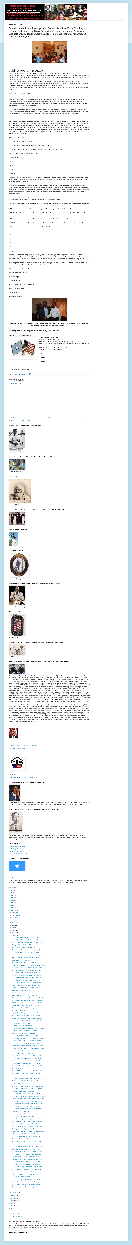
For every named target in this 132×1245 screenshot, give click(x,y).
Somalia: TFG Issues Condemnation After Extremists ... (28, 1071)
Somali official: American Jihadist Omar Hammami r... (27, 1169)
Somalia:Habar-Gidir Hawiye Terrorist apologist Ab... (27, 950)
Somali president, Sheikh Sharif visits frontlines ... (26, 1051)
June (13, 927)
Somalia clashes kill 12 (18, 1068)
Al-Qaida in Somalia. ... (17, 1216)
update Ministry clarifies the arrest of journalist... (25, 995)
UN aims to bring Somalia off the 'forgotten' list (25, 1149)
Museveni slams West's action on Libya (23, 1033)
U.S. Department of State (17, 748)
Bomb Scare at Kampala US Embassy (23, 1008)
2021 (12, 890)
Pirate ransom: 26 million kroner (21, 1023)
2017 (12, 895)
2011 (12, 910)
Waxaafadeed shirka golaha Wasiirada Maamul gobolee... (28, 965)
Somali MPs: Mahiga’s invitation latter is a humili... (26, 937)
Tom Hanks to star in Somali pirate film (23, 1091)
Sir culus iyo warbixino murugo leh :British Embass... (27, 1124)
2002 (12, 1208)
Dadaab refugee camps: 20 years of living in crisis (26, 1005)
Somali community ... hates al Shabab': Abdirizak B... (27, 1141)
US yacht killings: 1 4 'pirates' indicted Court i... (25, 1134)
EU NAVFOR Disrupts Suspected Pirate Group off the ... (28, 1174)
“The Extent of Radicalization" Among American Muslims (28, 1146)
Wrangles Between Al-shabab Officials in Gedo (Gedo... (28, 945)
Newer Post (12, 417)
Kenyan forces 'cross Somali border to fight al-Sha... (27, 1020)
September (15, 920)
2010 (12, 1196)
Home (49, 417)
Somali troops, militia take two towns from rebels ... (26, 1179)
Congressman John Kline (17, 847)
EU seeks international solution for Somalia (24, 1030)
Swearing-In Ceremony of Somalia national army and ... (28, 955)
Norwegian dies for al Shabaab (21, 990)
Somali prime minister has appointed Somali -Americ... (27, 967)
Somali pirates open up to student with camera (25, 993)
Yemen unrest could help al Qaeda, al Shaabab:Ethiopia (28, 1131)
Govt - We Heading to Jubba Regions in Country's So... (28, 1119)
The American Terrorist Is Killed (21, 1111)
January (14, 1192)
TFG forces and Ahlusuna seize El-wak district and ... (27, 1164)
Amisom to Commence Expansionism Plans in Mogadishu (28, 1028)
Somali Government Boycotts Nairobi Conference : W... (28, 942)
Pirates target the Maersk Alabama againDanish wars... (28, 1151)
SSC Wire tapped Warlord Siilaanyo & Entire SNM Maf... (28, 1003)
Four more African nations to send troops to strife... (26, 1063)
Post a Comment (16, 383)
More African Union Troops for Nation (22, 960)
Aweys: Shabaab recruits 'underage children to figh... (27, 1056)
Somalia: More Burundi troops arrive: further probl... (26, 1073)
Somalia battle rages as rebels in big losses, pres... (26, 1161)
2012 (12, 908)
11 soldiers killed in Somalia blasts (22, 1025)
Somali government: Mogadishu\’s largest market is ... (27, 1058)
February (15, 1190)
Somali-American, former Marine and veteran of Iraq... (27, 1139)
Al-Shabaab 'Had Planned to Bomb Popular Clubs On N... (28, 1048)
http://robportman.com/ (16, 849)
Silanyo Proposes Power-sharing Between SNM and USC (28, 1098)
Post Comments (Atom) (23, 420)
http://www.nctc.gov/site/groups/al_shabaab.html (24, 777)
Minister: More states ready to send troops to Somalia (27, 1046)
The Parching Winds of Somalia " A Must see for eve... (27, 1103)
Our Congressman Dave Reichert (19, 853)
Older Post (86, 417)
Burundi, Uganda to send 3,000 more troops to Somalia (28, 998)
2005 (12, 1206)
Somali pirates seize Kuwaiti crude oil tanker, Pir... (26, 972)
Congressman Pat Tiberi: (17, 851)
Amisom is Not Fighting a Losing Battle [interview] (26, 1106)
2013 (12, 905)
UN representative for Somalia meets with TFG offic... (27, 952)
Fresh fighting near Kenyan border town (23, 1053)
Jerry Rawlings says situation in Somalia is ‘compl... (27, 985)
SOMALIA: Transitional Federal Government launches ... (28, 1076)
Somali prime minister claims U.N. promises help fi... (27, 1109)
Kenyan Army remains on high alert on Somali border (27, 1126)
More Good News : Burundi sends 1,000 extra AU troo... (28, 1136)
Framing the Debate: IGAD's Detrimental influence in (27, 1088)
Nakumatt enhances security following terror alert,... (26, 1156)
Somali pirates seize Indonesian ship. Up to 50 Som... (27, 1086)
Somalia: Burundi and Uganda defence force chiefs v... (27, 980)
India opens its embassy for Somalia (22, 1172)
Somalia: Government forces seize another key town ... (27, 1182)
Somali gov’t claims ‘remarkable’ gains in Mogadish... (27, 1035)
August (14, 922)
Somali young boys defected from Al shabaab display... (27, 1000)
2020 (12, 892)
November (15, 915)
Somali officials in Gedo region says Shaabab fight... (27, 1015)
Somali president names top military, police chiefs (26, 947)
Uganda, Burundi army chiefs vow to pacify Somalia (27, 1013)
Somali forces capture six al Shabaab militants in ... (26, 1101)
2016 (12, 897)
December (15, 912)
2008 (12, 1201)
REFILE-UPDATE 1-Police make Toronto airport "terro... (28, 957)
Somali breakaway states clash (21, 1177)
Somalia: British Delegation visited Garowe (24, 962)
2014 (12, 903)
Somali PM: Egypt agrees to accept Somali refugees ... (27, 1043)
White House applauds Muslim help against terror (26, 1187)
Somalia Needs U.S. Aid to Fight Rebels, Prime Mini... (27, 1121)
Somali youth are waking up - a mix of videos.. (25, 1129)
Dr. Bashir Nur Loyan (18, 1083)
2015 (12, 900)
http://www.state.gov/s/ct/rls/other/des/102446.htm (24, 746)
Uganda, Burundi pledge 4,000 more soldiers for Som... (28, 988)
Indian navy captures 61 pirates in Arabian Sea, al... (27, 1114)
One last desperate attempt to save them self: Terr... (27, 1159)
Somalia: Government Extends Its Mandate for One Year (28, 977)
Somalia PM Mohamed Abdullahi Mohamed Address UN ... (29, 1144)
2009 (12, 1198)
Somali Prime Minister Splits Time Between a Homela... (28, 983)
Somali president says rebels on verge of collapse (26, 1184)
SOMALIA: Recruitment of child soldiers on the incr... (27, 1040)
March (14, 935)
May (13, 930)
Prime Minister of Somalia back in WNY (23, 1116)
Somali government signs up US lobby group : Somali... (28, 1038)
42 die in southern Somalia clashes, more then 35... (27, 1061)
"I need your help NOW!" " (19, 1010)
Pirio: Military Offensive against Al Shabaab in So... (26, 1154)
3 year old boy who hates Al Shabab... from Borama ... (27, 940)
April (13, 932)
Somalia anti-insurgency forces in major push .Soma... (27, 1167)
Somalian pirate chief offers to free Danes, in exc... (26, 970)
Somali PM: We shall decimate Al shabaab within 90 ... (27, 1066)
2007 (12, 1203)
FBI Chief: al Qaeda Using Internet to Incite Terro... (26, 1081)
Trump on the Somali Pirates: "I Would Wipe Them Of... (28, 1078)
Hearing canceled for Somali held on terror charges (26, 975)
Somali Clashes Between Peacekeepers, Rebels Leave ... (28, 1096)
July (13, 925)
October (14, 917)
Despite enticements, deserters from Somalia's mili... (27, 1018)
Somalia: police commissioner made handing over (26, 1093)
